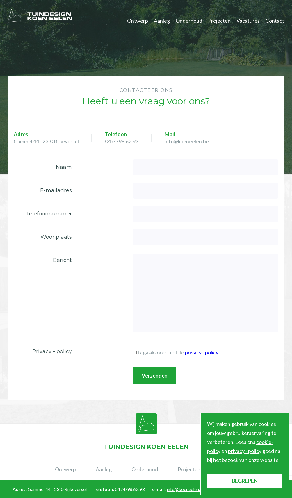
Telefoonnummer (49, 213)
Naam (64, 167)
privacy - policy (201, 352)
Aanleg (162, 20)
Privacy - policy (52, 351)
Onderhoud (189, 20)
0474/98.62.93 (121, 141)
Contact (275, 20)
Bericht (62, 260)
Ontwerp (137, 20)
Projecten (219, 20)
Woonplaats (56, 237)
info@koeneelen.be (187, 141)
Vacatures (248, 20)
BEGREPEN (245, 481)
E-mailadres (56, 190)
